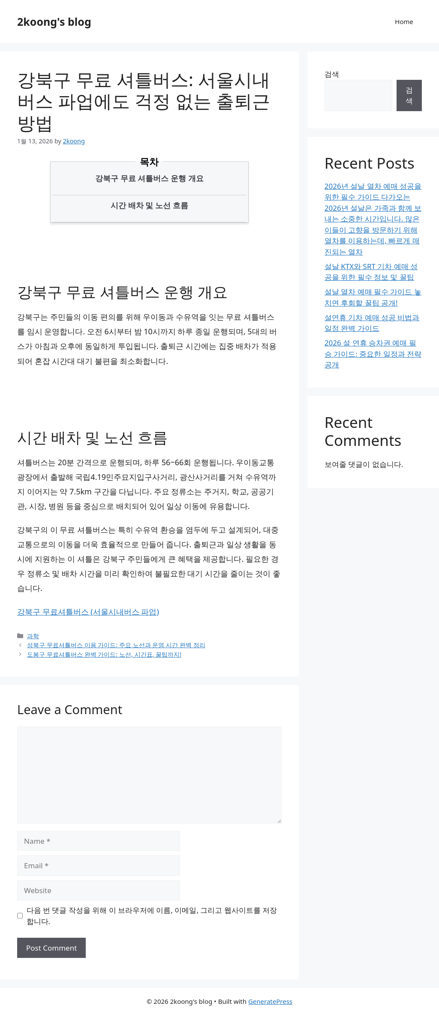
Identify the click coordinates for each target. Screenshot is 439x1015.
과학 (33, 636)
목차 (149, 161)
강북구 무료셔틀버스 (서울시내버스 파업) (88, 611)
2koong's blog (54, 21)
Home (404, 21)
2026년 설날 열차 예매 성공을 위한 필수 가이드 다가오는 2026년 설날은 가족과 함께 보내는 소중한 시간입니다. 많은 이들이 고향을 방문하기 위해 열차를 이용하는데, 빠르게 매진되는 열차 (373, 219)
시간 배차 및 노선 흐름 (149, 205)
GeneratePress (270, 1001)
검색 (332, 74)
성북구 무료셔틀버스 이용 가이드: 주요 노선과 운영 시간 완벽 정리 (116, 645)
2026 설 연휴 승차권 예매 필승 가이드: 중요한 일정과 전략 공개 (373, 354)
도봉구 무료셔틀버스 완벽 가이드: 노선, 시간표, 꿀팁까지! (104, 654)
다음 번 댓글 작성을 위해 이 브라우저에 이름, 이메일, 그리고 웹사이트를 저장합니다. (152, 915)
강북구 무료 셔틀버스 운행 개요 (149, 178)
